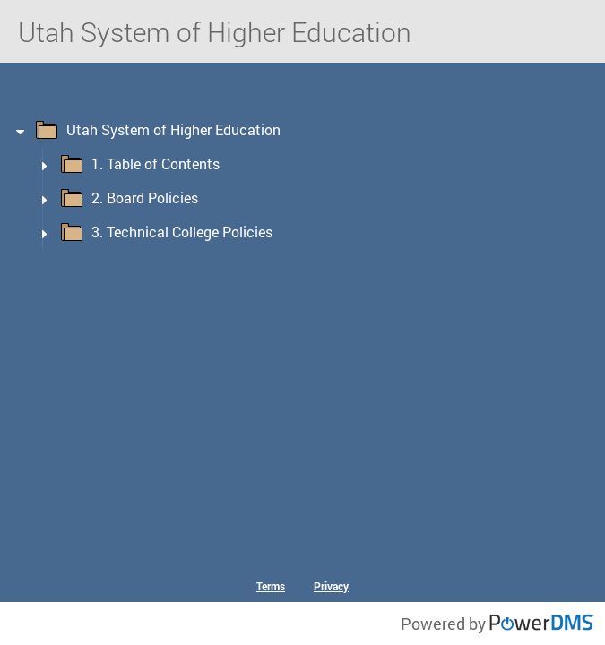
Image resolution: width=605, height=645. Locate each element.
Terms (270, 586)
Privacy (331, 586)
